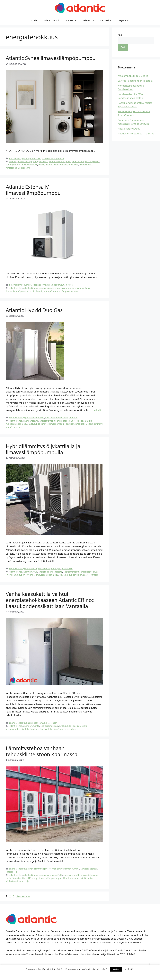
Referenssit (88, 20)
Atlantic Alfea (15, 288)
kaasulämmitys (95, 423)
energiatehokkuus (75, 161)
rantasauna (11, 167)
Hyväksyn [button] (116, 969)
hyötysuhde (34, 423)
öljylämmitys (66, 574)
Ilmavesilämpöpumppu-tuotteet (25, 158)
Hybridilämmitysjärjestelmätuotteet (26, 417)
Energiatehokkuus (18, 722)
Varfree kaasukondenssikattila (135, 80)
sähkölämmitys (13, 881)
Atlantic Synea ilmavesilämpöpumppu (51, 58)
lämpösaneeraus (70, 291)
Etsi (120, 35)
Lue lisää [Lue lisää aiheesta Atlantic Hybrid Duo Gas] (96, 410)
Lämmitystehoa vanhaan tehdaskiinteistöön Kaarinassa (41, 751)
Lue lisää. (129, 969)
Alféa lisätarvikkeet (129, 128)
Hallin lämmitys (13, 878)
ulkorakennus (25, 167)
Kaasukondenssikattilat (56, 417)
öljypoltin (77, 574)
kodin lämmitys (37, 291)
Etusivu (34, 20)
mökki (41, 164)
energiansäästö (40, 161)
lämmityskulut (92, 161)
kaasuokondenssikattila (17, 729)
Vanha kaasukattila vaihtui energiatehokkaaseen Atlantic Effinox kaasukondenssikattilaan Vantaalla (50, 599)
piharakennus (86, 164)
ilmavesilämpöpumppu (17, 291)
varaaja (94, 574)
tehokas (74, 729)
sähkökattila (86, 878)
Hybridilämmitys (84, 420)
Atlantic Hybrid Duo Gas (34, 310)
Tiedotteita (105, 20)
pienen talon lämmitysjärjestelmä (62, 164)
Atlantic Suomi (51, 20)
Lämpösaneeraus (36, 722)
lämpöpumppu (13, 164)
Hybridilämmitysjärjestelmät (23, 568)
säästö (86, 574)
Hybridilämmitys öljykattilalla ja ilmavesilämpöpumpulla (43, 449)
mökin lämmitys (29, 164)
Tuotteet (72, 20)
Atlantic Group (25, 161)
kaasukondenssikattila (76, 423)
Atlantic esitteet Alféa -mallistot (136, 133)
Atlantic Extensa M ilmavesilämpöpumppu (33, 189)
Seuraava (23, 896)
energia (42, 571)
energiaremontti (57, 161)
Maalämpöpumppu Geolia (133, 75)
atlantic (12, 161)
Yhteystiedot (123, 20)
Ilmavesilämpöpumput (53, 158)
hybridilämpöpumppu (16, 423)
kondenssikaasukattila (41, 729)
